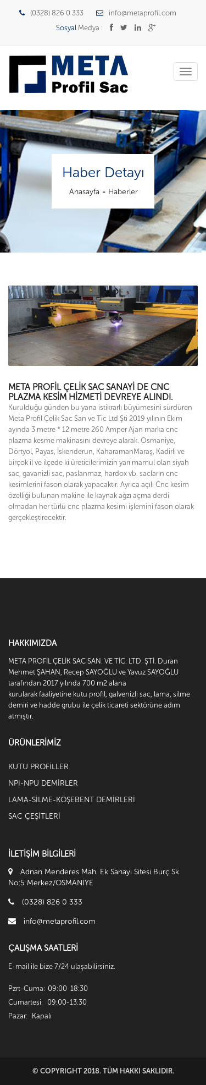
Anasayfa (84, 191)
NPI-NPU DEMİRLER (43, 783)
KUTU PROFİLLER (38, 766)
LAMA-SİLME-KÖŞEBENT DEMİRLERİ (71, 799)
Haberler (123, 191)
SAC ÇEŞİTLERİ (34, 816)
